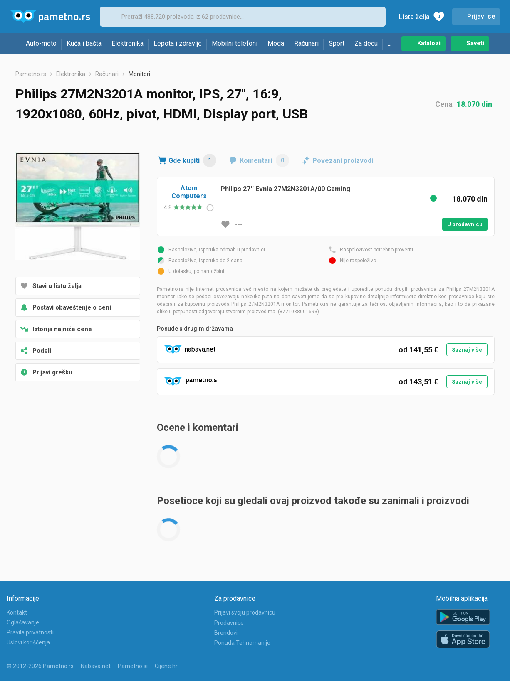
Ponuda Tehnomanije (242, 642)
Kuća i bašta (84, 43)
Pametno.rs (30, 74)
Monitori (139, 74)
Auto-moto (41, 43)
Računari (306, 43)
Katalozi (429, 43)
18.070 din (474, 104)
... (389, 43)
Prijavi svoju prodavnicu (244, 612)
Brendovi (226, 632)
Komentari (264, 160)
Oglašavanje (23, 622)
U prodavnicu (465, 224)
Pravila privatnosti (30, 632)
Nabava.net (96, 666)
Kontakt (17, 612)
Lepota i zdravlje (177, 43)
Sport (336, 43)
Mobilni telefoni (234, 43)
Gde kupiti (192, 160)
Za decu (366, 43)
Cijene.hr (166, 666)
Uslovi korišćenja (28, 642)
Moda (275, 43)
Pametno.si (133, 666)
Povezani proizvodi (342, 161)
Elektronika (127, 43)
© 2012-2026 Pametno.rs (40, 666)
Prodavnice (229, 623)
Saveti (475, 43)
